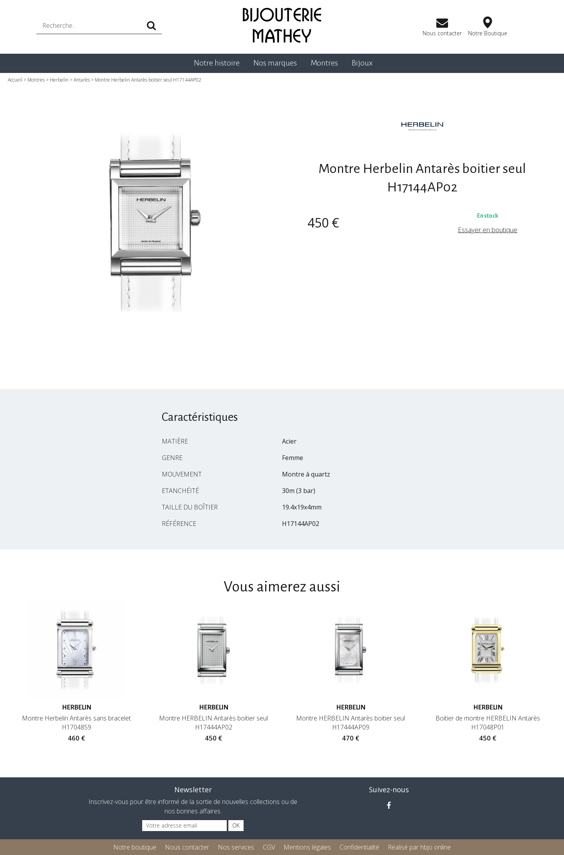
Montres (324, 62)
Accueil (15, 79)
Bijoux (362, 62)
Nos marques (275, 62)
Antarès (82, 79)
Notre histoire (217, 62)
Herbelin (59, 79)
